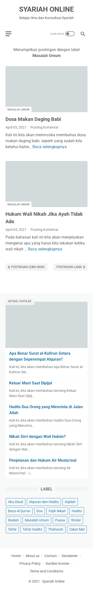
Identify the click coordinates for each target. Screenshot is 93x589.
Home (16, 556)
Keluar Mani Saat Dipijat (30, 383)
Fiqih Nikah (57, 511)
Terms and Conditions (46, 571)
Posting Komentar (45, 127)
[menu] (8, 33)
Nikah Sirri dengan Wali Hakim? (37, 436)
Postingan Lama (70, 267)
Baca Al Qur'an (19, 511)
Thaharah (55, 529)
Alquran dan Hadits (44, 502)
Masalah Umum (18, 109)
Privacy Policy (30, 563)
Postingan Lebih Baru (27, 267)
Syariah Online (46, 9)
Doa (39, 511)
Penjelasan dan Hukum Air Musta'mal (42, 460)
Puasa (60, 520)
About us (32, 556)
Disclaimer (70, 556)
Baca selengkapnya (49, 146)
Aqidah (70, 502)
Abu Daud (15, 502)
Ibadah (13, 520)
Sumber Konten (57, 563)
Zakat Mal (77, 529)
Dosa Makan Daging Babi (33, 119)
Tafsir (12, 529)
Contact (50, 556)
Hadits (77, 511)
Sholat (76, 520)
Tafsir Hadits (32, 529)
